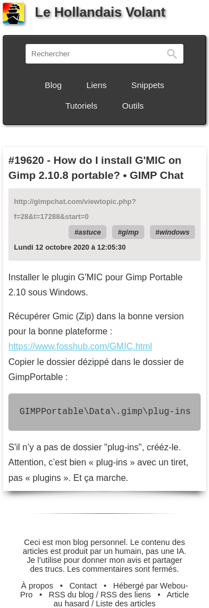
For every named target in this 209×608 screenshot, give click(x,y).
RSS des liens (125, 594)
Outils (133, 105)
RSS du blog (71, 594)
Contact (83, 585)
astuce (90, 232)
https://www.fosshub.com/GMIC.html (80, 346)
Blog (53, 85)
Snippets (148, 85)
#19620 (26, 160)
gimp (130, 232)
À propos (37, 585)
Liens (96, 85)
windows (174, 232)
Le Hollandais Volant (84, 12)
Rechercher (172, 54)
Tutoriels (81, 105)
